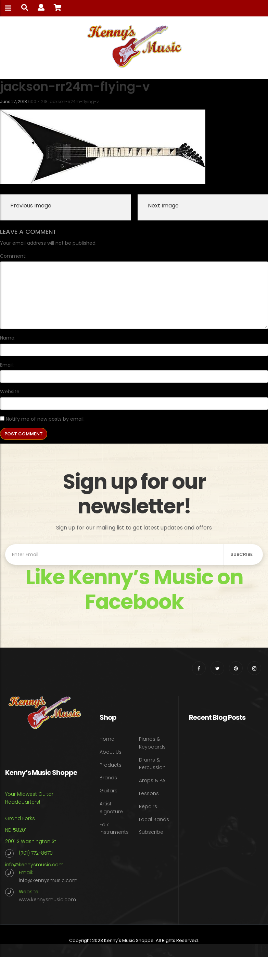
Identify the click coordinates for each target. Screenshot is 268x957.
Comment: (13, 256)
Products (111, 765)
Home (107, 739)
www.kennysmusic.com (47, 899)
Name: (7, 337)
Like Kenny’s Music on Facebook (134, 589)
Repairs (148, 806)
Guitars (108, 790)
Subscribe (151, 832)
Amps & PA (152, 780)
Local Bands (154, 819)
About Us (111, 752)
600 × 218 (38, 101)
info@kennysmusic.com (34, 864)
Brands (108, 777)
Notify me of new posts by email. (45, 419)
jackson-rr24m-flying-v (74, 101)
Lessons (149, 793)
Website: (10, 391)
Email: (7, 364)
